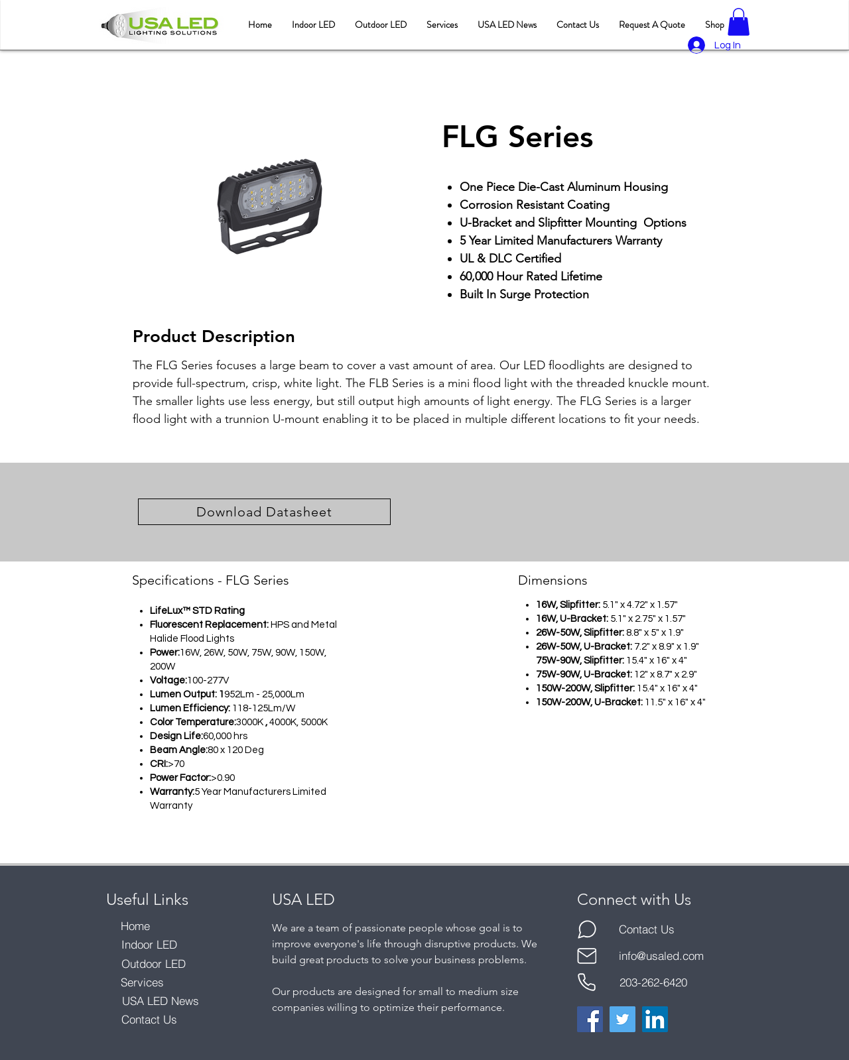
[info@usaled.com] (661, 956)
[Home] (135, 926)
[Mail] (586, 956)
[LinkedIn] (655, 1019)
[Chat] (586, 929)
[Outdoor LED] (153, 964)
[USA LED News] (160, 1001)
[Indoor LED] (149, 944)
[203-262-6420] (653, 982)
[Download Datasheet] (264, 512)
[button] (738, 22)
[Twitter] (622, 1019)
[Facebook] (590, 1019)
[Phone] (586, 982)
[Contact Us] (149, 1019)
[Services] (142, 982)
